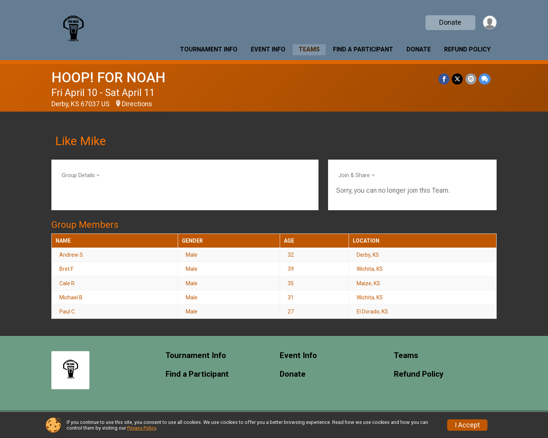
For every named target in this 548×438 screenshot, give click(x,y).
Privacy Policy (141, 428)
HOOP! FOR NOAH (108, 77)
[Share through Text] (485, 79)
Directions (137, 104)
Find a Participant (363, 49)
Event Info (268, 49)
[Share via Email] (470, 79)
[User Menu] (490, 23)
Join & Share (354, 175)
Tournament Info (208, 49)
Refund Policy (467, 49)
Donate (450, 22)
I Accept (467, 425)
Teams (309, 49)
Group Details (78, 175)
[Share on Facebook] (444, 79)
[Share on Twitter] (457, 79)
